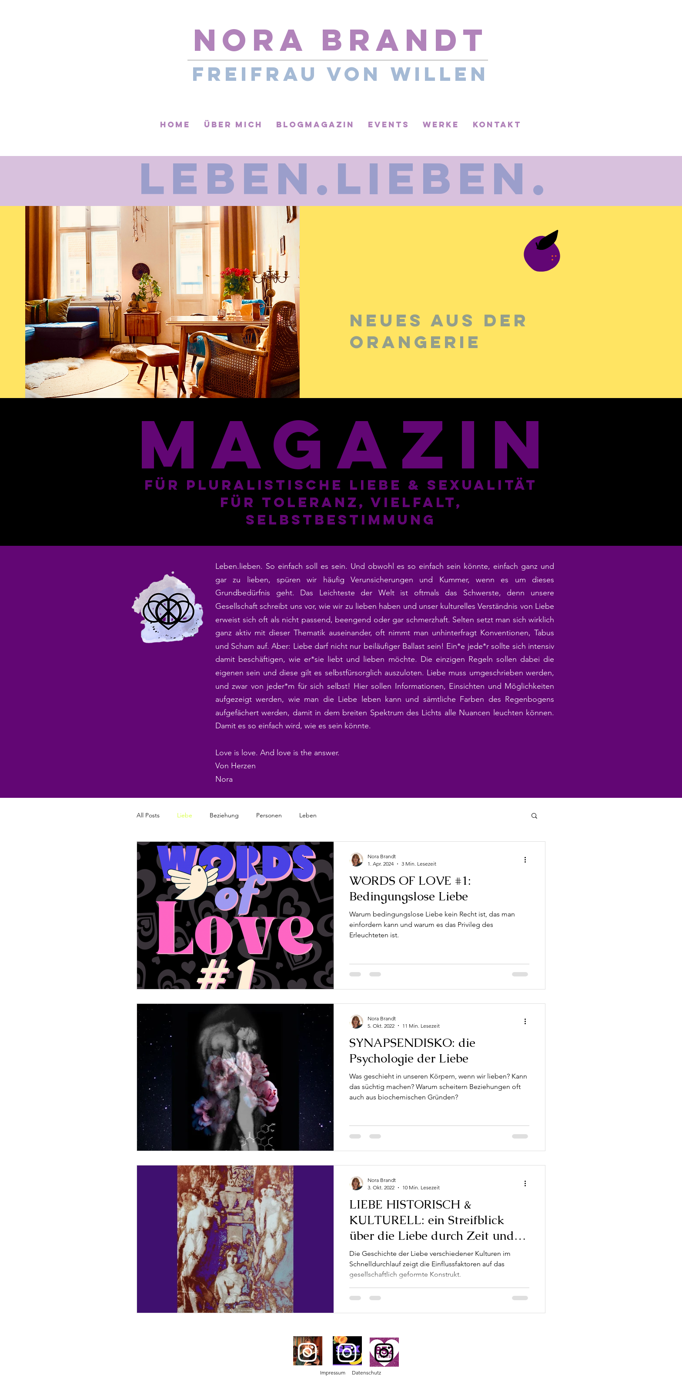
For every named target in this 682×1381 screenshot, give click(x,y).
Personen (269, 815)
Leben (308, 815)
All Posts (148, 815)
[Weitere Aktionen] (528, 859)
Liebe (184, 815)
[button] (534, 816)
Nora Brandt (340, 39)
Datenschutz (366, 1372)
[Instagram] (307, 1351)
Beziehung (224, 815)
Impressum (332, 1372)
